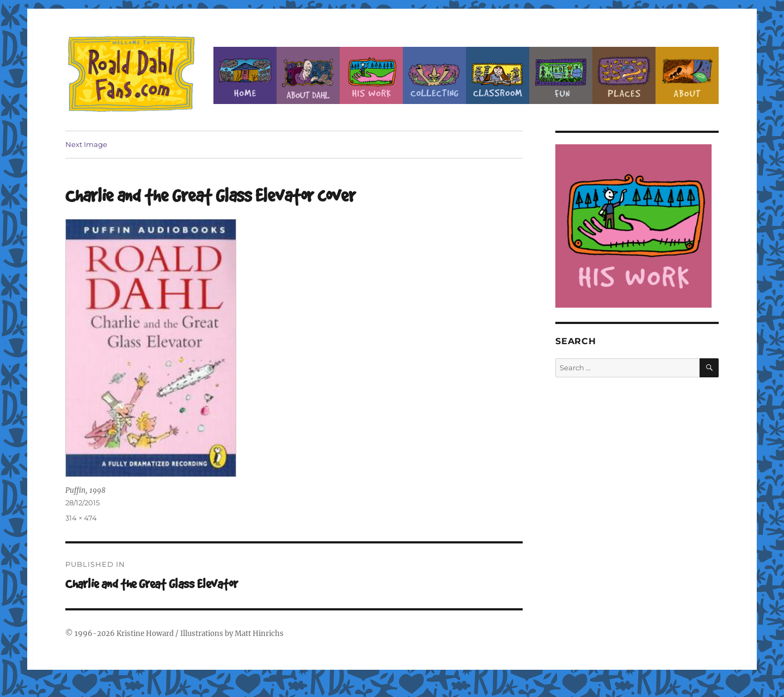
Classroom (497, 75)
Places (624, 75)
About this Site (687, 75)
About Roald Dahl (308, 75)
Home (245, 75)
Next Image (86, 144)
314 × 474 (81, 517)
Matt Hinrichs (259, 633)
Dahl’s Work (371, 75)
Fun (560, 75)
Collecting (434, 75)
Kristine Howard (145, 633)
